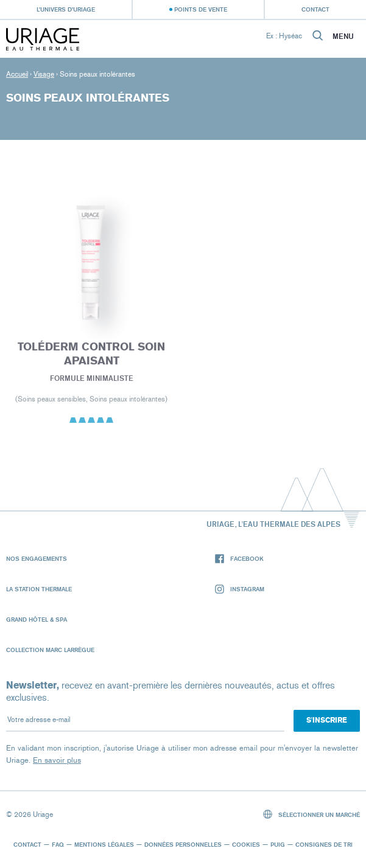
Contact (315, 9)
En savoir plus (57, 760)
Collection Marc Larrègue (50, 649)
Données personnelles (183, 844)
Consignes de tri (324, 844)
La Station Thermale (39, 588)
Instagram (239, 589)
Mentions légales (104, 844)
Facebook (239, 559)
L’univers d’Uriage (66, 9)
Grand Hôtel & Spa (36, 619)
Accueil (17, 74)
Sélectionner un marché (312, 814)
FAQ (58, 844)
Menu (343, 36)
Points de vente (200, 9)
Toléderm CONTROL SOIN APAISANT (91, 356)
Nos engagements (36, 558)
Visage (43, 74)
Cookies (246, 844)
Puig (277, 844)
